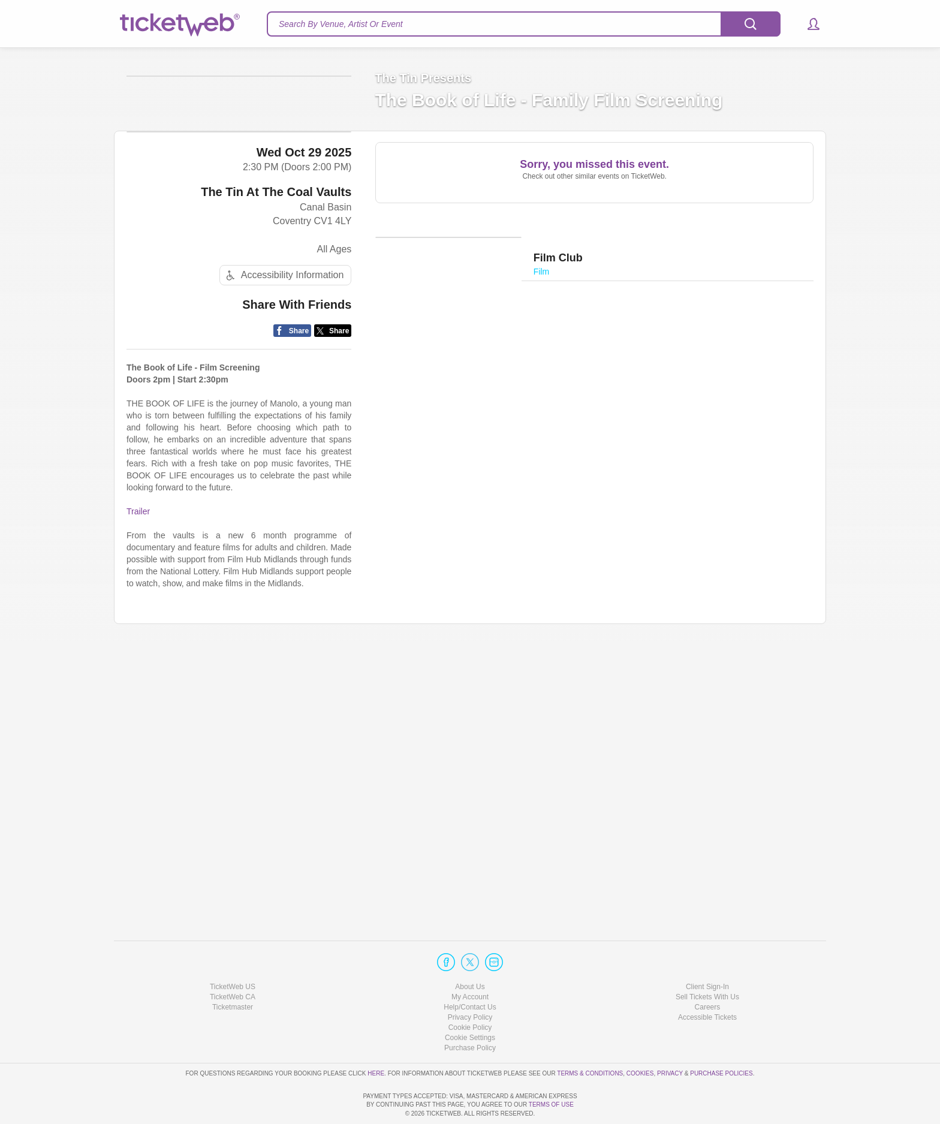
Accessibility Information (283, 553)
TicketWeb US (232, 952)
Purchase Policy (470, 1014)
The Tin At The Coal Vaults (276, 470)
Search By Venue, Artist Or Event (341, 24)
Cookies (640, 1039)
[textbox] (524, 24)
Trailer (138, 789)
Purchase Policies (721, 1039)
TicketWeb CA (232, 963)
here (375, 1039)
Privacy (670, 1039)
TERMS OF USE (551, 1105)
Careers (708, 973)
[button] (808, 24)
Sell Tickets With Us (707, 963)
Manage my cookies (470, 1003)
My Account (470, 963)
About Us (469, 952)
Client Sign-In (707, 952)
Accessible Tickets (707, 983)
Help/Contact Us (470, 973)
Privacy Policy (470, 983)
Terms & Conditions (590, 1039)
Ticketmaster (232, 973)
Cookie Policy (470, 993)
